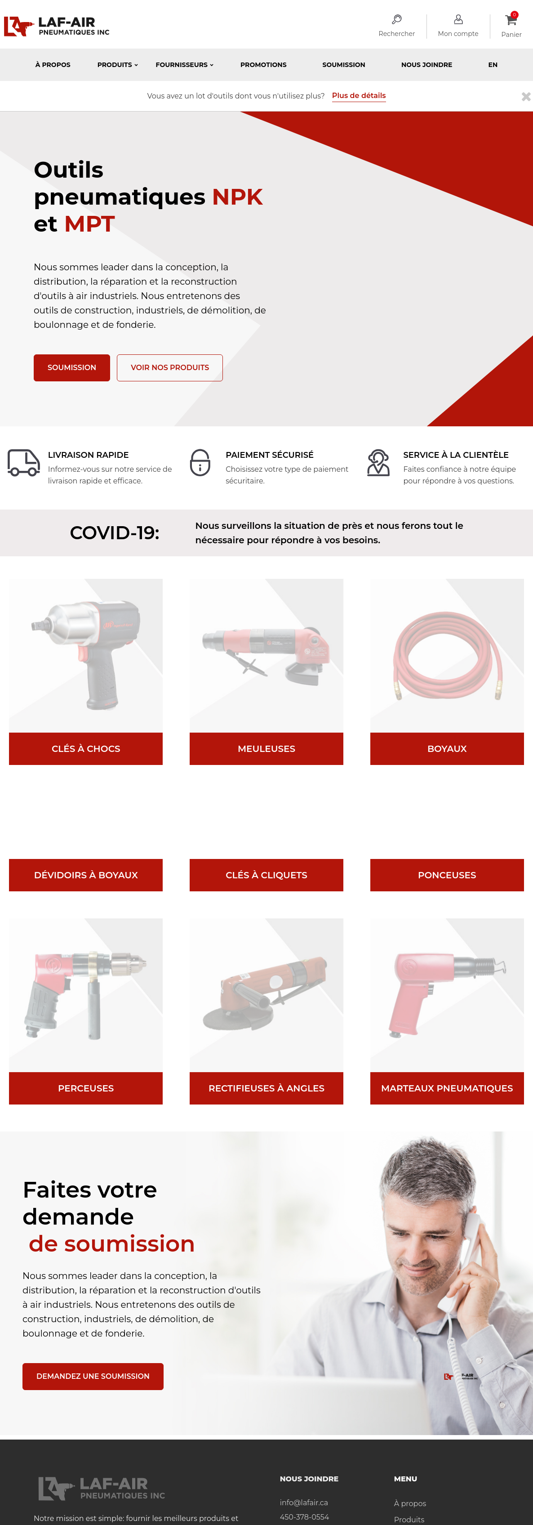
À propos (53, 65)
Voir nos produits (170, 367)
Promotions (263, 65)
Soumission (344, 65)
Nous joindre (427, 65)
